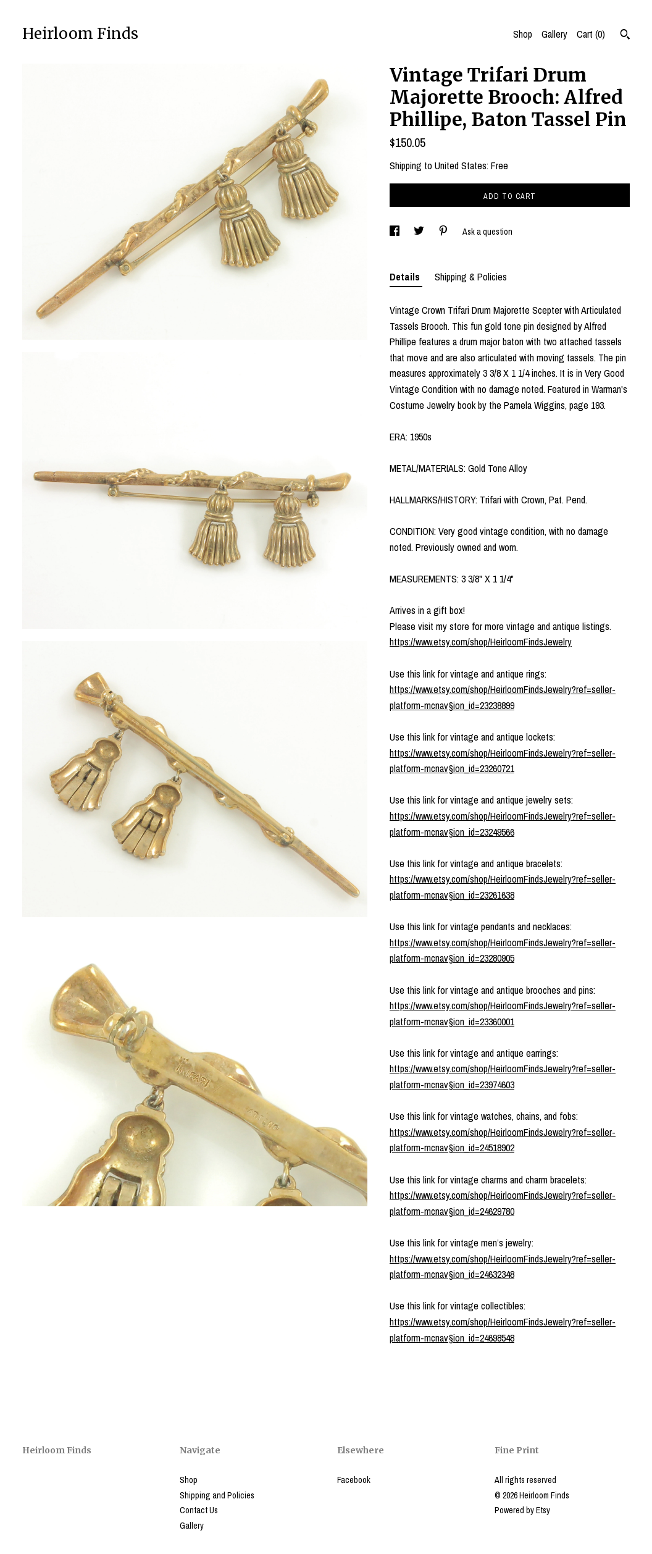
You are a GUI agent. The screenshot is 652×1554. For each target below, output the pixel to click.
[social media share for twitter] (420, 231)
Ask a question (487, 231)
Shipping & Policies (471, 277)
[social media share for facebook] (395, 231)
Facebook (353, 1479)
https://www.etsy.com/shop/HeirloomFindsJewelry (481, 642)
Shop (522, 34)
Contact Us (199, 1510)
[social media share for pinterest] (444, 231)
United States (461, 165)
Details (406, 277)
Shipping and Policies (217, 1495)
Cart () (591, 34)
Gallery (554, 34)
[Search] (625, 36)
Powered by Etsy (522, 1510)
